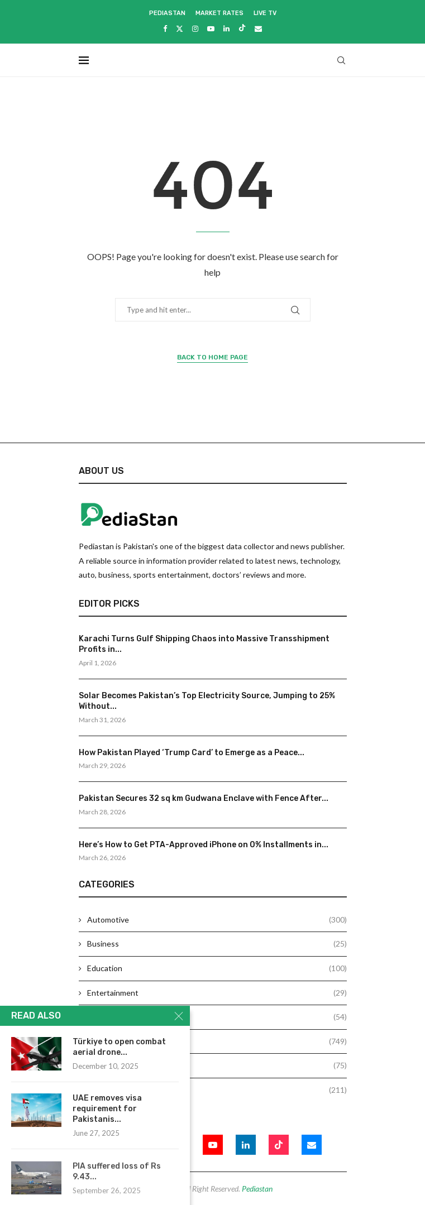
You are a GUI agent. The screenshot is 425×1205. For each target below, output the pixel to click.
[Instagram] (195, 28)
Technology (217, 1090)
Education (217, 968)
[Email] (258, 28)
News (217, 1041)
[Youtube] (210, 28)
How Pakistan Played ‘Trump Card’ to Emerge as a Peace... (191, 752)
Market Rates (219, 13)
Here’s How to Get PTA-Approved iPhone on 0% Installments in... (203, 844)
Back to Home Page (212, 357)
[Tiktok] (242, 28)
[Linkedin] (226, 28)
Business (217, 943)
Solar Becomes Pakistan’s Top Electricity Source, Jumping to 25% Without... (207, 701)
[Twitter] (179, 28)
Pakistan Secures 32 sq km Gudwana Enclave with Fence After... (203, 798)
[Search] (341, 60)
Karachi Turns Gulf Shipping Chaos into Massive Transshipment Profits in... (204, 644)
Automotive (217, 919)
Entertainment (217, 992)
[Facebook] (165, 28)
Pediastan (167, 13)
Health (217, 1016)
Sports (217, 1065)
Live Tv (265, 13)
